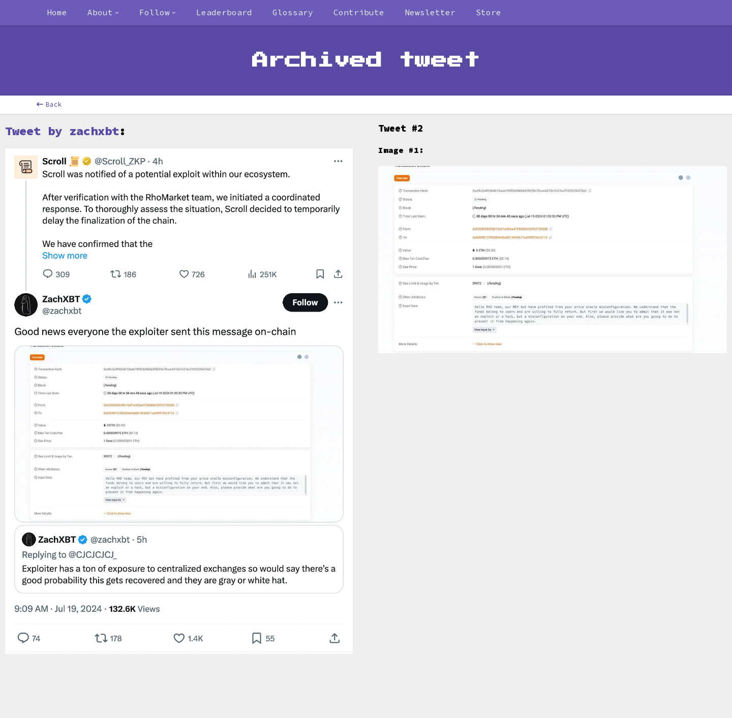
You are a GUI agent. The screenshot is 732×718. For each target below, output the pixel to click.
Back (49, 104)
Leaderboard (224, 12)
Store (488, 12)
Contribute (358, 12)
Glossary (292, 12)
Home (57, 12)
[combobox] (103, 12)
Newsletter (430, 12)
